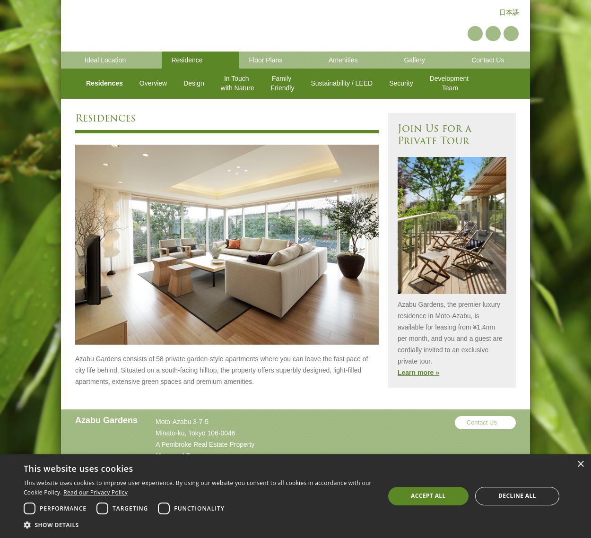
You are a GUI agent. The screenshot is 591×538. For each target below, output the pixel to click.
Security (401, 83)
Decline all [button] (517, 496)
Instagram (511, 33)
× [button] (580, 464)
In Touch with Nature (237, 83)
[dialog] (295, 496)
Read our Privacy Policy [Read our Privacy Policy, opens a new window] (95, 492)
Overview (153, 83)
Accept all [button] (428, 496)
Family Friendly (283, 83)
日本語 (509, 12)
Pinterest (475, 33)
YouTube (493, 33)
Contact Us (482, 422)
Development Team (450, 83)
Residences (104, 83)
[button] (199, 525)
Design (193, 83)
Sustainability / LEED (342, 83)
